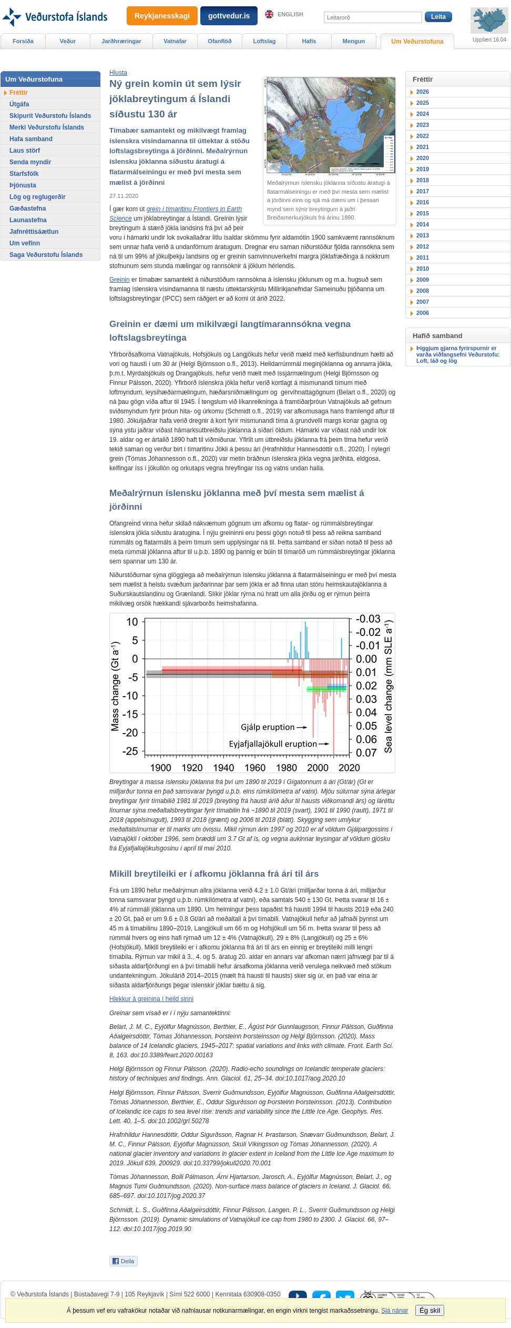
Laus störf (24, 150)
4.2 (259, 890)
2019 (422, 169)
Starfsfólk (23, 173)
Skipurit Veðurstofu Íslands (50, 116)
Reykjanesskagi (162, 16)
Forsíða (23, 41)
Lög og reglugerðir (37, 197)
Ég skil (430, 1310)
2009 (422, 279)
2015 (422, 213)
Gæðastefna (27, 208)
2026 (422, 91)
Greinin (119, 279)
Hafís (309, 41)
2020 (422, 158)
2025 (422, 103)
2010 (422, 268)
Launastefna (28, 220)
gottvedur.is (229, 16)
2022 (422, 136)
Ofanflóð (219, 41)
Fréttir (18, 92)
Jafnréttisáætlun (33, 231)
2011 (422, 257)
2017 (422, 191)
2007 (422, 302)
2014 (422, 224)
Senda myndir (30, 162)
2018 (422, 180)
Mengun (354, 41)
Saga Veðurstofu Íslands (46, 255)
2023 (422, 125)
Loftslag (264, 41)
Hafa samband (31, 139)
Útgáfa (19, 104)
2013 (422, 235)
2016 (422, 202)
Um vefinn (24, 243)
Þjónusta (22, 185)
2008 (422, 291)
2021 (422, 147)
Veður (68, 41)
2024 (422, 114)
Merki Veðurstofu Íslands (46, 127)
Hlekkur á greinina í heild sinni (151, 999)
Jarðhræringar (121, 41)
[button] (118, 72)
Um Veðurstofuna (417, 41)
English (290, 14)
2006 (422, 313)
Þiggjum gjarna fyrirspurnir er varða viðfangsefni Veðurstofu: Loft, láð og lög (457, 354)
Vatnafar (175, 41)
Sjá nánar (394, 1310)
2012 (422, 246)
